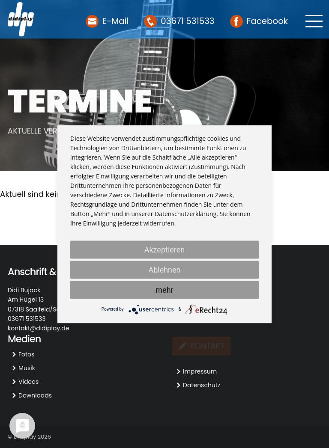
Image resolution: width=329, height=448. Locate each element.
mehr (164, 289)
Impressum (200, 371)
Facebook (267, 21)
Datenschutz (201, 385)
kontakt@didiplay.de (38, 328)
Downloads (35, 395)
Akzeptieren (164, 249)
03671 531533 (187, 21)
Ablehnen (164, 269)
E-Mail (115, 21)
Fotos (26, 354)
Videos (28, 381)
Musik (26, 368)
